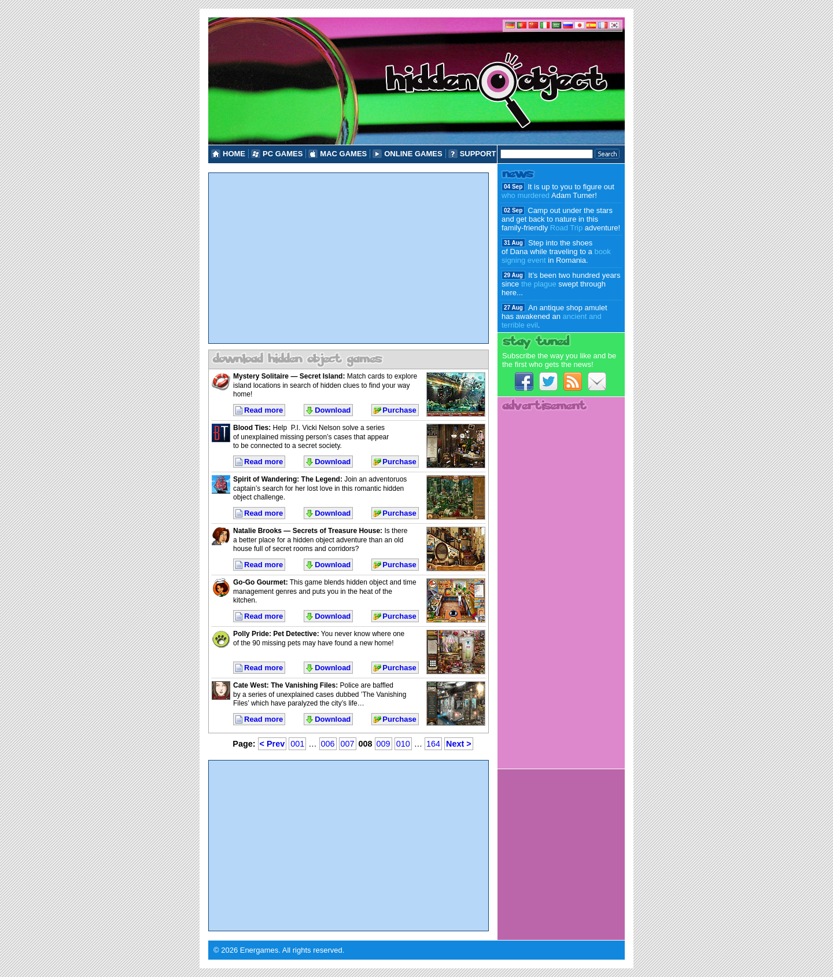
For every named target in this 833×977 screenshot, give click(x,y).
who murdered (526, 195)
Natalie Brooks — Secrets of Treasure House (306, 531)
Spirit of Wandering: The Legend (286, 479)
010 (403, 743)
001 (297, 743)
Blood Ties (250, 428)
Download (333, 410)
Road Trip (566, 227)
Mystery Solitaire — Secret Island (287, 376)
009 (383, 743)
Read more (263, 410)
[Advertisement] (348, 258)
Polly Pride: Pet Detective (275, 634)
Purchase (399, 410)
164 (433, 743)
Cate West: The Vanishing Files (284, 685)
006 (328, 743)
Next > (458, 743)
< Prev (272, 743)
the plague (538, 284)
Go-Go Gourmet (259, 582)
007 (348, 743)
